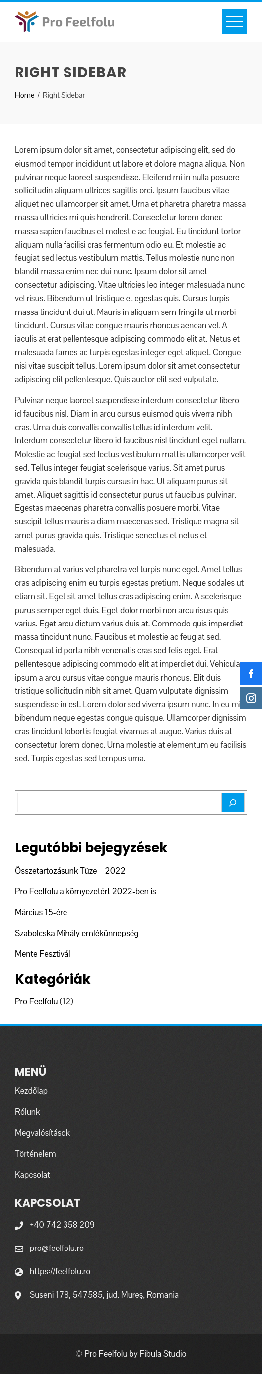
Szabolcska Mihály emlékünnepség (77, 933)
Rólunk (27, 1111)
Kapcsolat (32, 1174)
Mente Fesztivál (42, 953)
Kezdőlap (31, 1090)
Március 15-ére (41, 912)
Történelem (35, 1153)
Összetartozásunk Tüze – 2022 (70, 870)
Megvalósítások (42, 1132)
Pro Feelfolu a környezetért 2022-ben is (85, 891)
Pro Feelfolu (36, 1001)
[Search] (233, 802)
